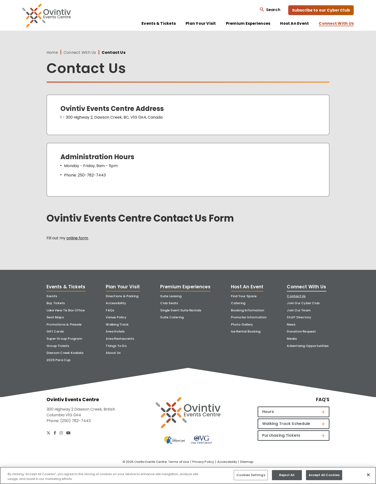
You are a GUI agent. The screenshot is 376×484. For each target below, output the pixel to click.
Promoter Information (249, 317)
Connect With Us (336, 23)
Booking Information (247, 310)
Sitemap (246, 462)
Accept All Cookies (324, 475)
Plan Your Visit (201, 23)
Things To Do (116, 346)
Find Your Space (244, 296)
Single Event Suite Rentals (180, 310)
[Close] (368, 474)
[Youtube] (68, 433)
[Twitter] (48, 433)
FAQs (110, 310)
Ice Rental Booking (246, 331)
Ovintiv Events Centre (46, 15)
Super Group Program (64, 338)
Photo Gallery (242, 324)
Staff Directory (299, 317)
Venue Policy (116, 317)
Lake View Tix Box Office (66, 310)
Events (52, 296)
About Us (113, 353)
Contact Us (296, 296)
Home (52, 52)
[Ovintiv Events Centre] (188, 412)
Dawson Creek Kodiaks (65, 353)
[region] (188, 475)
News (291, 324)
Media (292, 338)
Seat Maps (55, 317)
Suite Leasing (171, 296)
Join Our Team (299, 310)
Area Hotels (115, 331)
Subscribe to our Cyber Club (321, 10)
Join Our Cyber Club (303, 303)
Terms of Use (178, 462)
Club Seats (169, 303)
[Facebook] (55, 433)
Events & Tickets (158, 23)
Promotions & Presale (64, 324)
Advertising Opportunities (308, 346)
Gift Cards (55, 331)
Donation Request (301, 331)
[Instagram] (61, 433)
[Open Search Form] (270, 9)
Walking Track (117, 324)
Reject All (286, 475)
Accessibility (116, 303)
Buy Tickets (56, 303)
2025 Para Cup (59, 360)
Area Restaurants (120, 338)
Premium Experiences (248, 23)
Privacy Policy (203, 462)
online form (77, 238)
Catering (238, 303)
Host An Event (294, 23)
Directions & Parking (122, 296)
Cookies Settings (250, 475)
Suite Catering (172, 317)
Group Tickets (58, 346)
